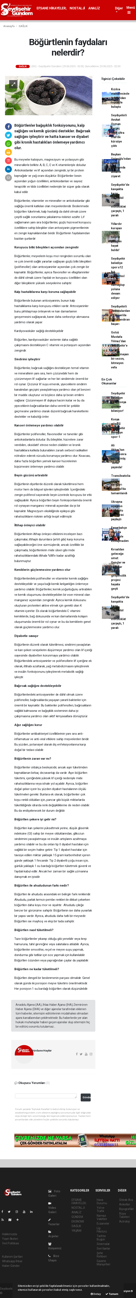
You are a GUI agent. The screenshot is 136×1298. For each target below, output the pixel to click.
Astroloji (124, 1221)
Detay (96, 1294)
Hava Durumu (102, 1201)
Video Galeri (52, 1208)
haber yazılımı (12, 1293)
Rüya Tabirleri (124, 1215)
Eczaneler (103, 1223)
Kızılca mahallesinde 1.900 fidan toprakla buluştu (120, 98)
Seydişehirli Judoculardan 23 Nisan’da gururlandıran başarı (120, 315)
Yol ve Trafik (100, 1209)
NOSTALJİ (77, 8)
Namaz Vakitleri (102, 1217)
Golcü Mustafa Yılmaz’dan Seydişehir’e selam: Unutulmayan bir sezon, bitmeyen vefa (120, 350)
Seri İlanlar (103, 1248)
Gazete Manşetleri (103, 1262)
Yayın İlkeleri (10, 1238)
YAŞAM (76, 1230)
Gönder (87, 1097)
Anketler (124, 1204)
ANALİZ (94, 8)
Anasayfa (9, 26)
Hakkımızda (9, 1234)
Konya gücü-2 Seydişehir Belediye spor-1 (118, 428)
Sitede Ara (126, 1199)
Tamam (111, 1294)
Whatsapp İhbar (12, 1261)
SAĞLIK (23, 26)
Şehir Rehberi (102, 1254)
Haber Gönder (11, 1265)
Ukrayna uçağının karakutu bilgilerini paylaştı (117, 510)
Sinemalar (103, 1244)
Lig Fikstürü (102, 1229)
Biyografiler (126, 1209)
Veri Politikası (10, 1243)
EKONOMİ (78, 1221)
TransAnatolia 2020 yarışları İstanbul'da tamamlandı (120, 484)
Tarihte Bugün (101, 1237)
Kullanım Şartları (12, 1256)
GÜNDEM (77, 1217)
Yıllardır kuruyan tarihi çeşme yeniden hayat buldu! (116, 237)
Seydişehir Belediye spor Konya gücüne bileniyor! (118, 402)
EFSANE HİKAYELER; (51, 8)
